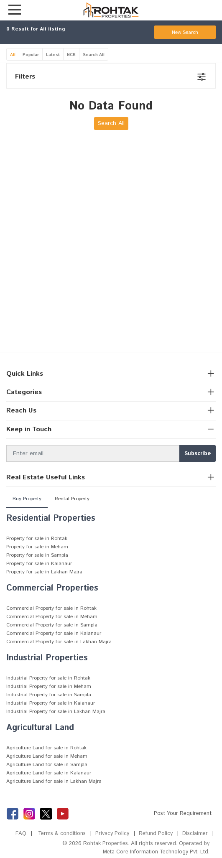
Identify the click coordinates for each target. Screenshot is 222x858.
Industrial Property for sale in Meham (48, 686)
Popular (31, 55)
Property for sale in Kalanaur (39, 563)
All (12, 55)
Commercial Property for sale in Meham (51, 616)
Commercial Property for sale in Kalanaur (53, 633)
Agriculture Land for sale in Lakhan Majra (54, 781)
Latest (53, 55)
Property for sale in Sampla (37, 555)
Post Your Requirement (183, 813)
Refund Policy (156, 834)
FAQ (20, 834)
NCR (71, 55)
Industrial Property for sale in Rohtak (48, 678)
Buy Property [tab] (27, 498)
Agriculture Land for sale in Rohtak (46, 747)
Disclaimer (195, 834)
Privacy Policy (112, 834)
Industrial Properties (47, 658)
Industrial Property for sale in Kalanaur (50, 703)
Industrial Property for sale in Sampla (48, 694)
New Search (185, 32)
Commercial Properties (52, 588)
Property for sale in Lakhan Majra (44, 571)
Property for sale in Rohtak (36, 538)
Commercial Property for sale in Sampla (51, 625)
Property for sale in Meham (37, 546)
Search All (94, 55)
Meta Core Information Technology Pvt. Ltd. (155, 852)
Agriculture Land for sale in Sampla (46, 764)
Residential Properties (50, 518)
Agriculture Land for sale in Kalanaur (48, 773)
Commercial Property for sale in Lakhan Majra (59, 641)
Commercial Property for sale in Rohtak (51, 608)
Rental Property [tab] (72, 498)
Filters (25, 76)
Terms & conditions (62, 834)
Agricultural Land (40, 728)
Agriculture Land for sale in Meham (46, 756)
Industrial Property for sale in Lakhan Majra (55, 711)
